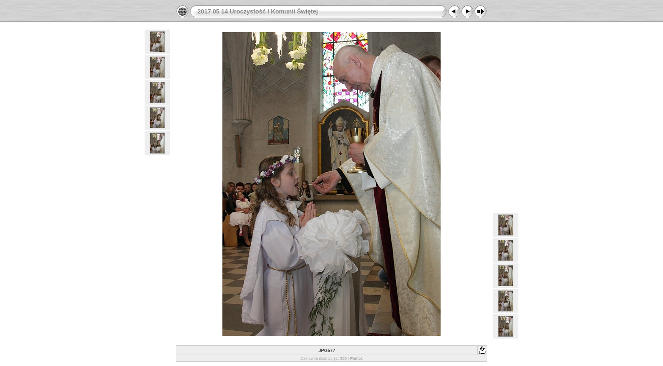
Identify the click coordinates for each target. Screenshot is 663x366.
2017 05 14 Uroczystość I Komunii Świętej (257, 11)
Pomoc (356, 358)
